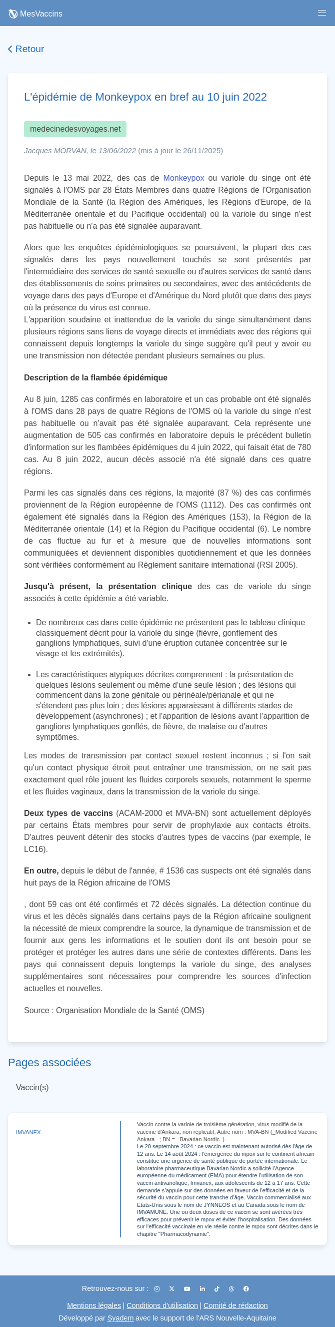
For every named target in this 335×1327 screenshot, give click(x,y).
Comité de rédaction (236, 1305)
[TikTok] (217, 1289)
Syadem (121, 1318)
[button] (322, 13)
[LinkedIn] (203, 1289)
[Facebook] (246, 1289)
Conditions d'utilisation (162, 1305)
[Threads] (232, 1289)
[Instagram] (157, 1289)
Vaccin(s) (32, 1087)
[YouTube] (188, 1289)
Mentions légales (94, 1305)
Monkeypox (184, 178)
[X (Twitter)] (172, 1289)
